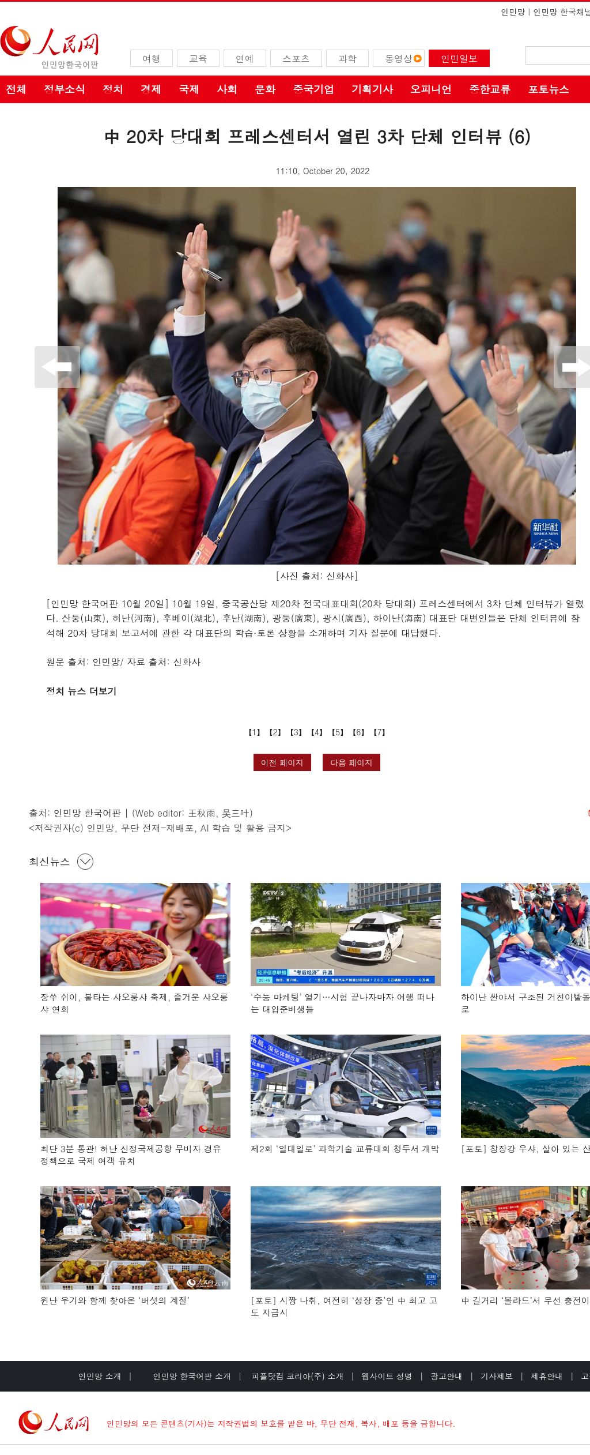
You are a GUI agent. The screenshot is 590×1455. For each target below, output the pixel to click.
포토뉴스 (548, 89)
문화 (265, 89)
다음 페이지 (351, 762)
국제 (189, 89)
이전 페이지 (282, 762)
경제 (151, 89)
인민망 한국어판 (87, 812)
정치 (113, 89)
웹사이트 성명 (387, 1376)
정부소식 (64, 89)
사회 (227, 89)
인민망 (513, 11)
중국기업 (313, 89)
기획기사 (372, 89)
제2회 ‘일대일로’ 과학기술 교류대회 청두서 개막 (345, 1148)
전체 (16, 89)
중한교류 (489, 89)
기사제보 (497, 1376)
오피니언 (431, 89)
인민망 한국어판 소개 (192, 1376)
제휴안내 (547, 1376)
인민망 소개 (100, 1376)
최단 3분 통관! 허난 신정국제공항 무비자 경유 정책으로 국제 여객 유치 (130, 1154)
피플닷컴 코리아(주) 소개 (296, 1376)
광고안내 (446, 1376)
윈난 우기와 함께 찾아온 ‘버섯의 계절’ (115, 1300)
